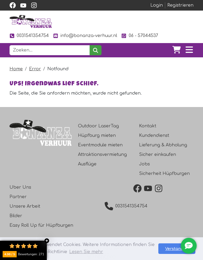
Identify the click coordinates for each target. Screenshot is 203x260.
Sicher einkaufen (157, 154)
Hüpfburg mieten (97, 135)
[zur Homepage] (31, 21)
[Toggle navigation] (189, 50)
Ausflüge (87, 164)
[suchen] (96, 50)
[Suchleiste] (50, 50)
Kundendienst (154, 135)
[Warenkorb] (176, 50)
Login (156, 5)
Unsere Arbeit (25, 206)
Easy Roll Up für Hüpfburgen (41, 225)
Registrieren (180, 5)
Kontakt (147, 126)
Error (35, 69)
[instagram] (34, 5)
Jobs (144, 164)
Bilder (16, 215)
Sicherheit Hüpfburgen (164, 173)
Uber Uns (20, 187)
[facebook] (13, 5)
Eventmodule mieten (100, 145)
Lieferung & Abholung (163, 145)
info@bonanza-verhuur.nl (85, 35)
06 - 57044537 (139, 35)
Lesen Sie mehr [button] (86, 251)
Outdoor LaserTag (98, 126)
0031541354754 (29, 35)
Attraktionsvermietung (102, 154)
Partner (18, 196)
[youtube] (23, 5)
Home (16, 69)
